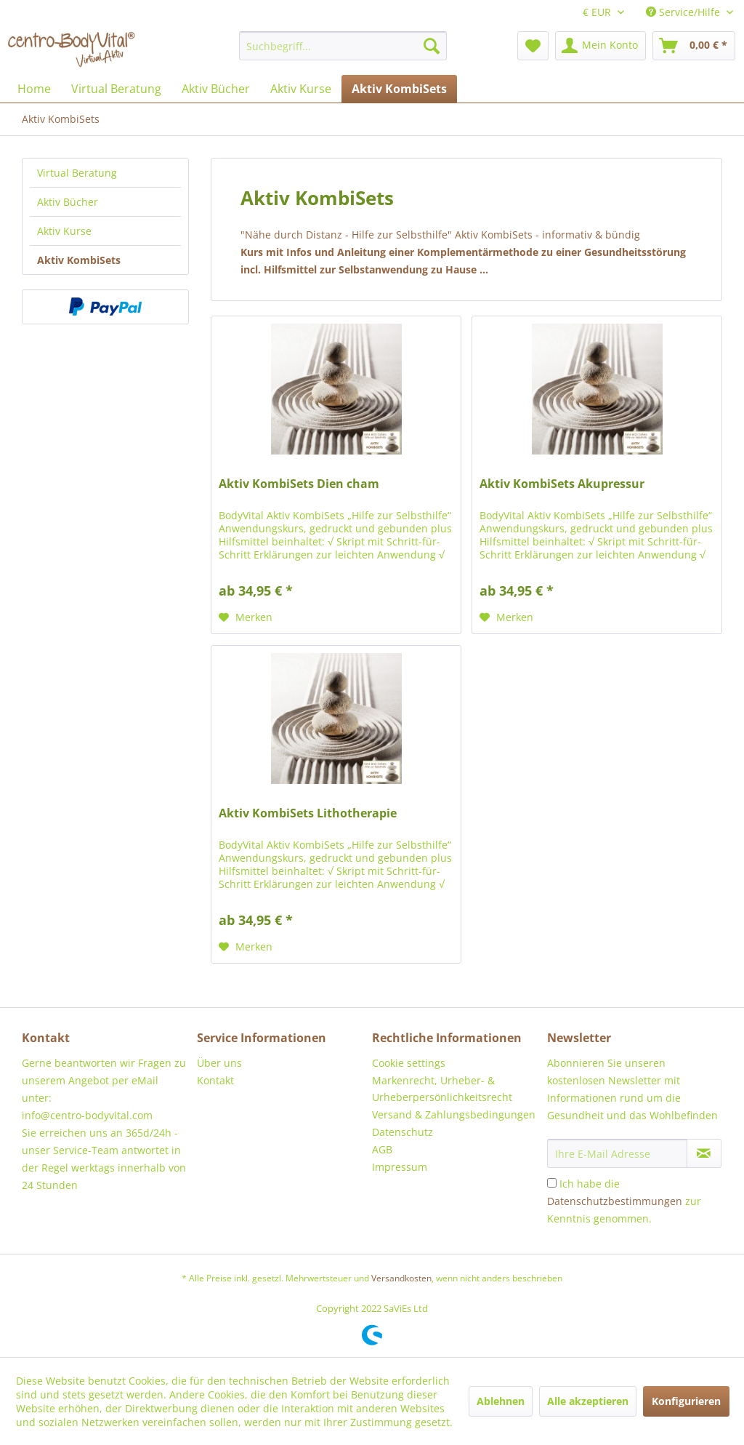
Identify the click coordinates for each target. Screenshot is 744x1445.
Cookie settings (408, 1063)
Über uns (219, 1063)
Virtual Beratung (77, 173)
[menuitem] (343, 45)
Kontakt (215, 1080)
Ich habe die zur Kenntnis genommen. (624, 1201)
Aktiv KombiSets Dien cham (299, 484)
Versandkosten (401, 1278)
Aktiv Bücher (67, 202)
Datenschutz (402, 1132)
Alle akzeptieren (587, 1401)
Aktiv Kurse (64, 231)
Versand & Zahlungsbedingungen (453, 1114)
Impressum (399, 1167)
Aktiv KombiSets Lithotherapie (308, 813)
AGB (382, 1149)
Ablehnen (501, 1401)
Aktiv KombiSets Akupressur (562, 484)
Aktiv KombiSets (79, 260)
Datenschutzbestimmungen (614, 1201)
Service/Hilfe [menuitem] (684, 12)
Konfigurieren (686, 1401)
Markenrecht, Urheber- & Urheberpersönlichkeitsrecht (442, 1089)
